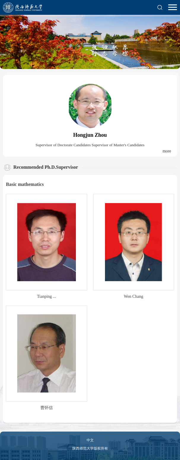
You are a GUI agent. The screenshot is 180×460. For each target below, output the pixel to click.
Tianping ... (46, 296)
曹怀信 (46, 408)
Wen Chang (133, 296)
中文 (90, 440)
